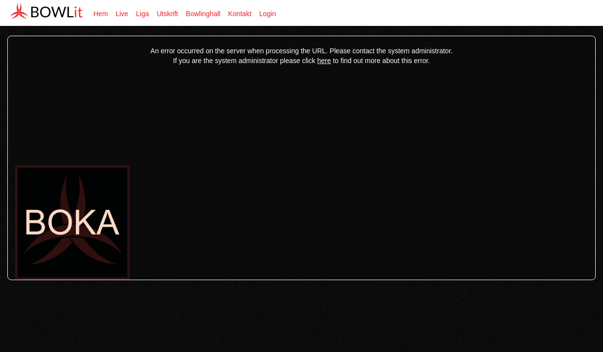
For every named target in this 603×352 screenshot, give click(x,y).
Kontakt (239, 14)
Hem (100, 14)
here (324, 61)
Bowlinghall (203, 14)
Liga (142, 14)
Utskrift (167, 14)
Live (121, 14)
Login (267, 14)
